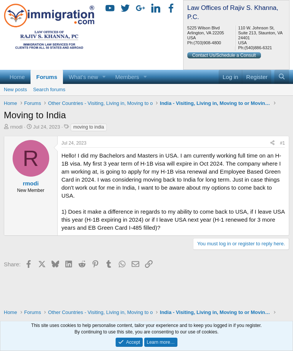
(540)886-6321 (258, 47)
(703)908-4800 (207, 42)
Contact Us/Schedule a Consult (224, 55)
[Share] (272, 143)
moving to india (88, 127)
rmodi (16, 127)
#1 (282, 143)
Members (127, 77)
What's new (83, 77)
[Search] (281, 77)
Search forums (49, 89)
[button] (104, 77)
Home (17, 77)
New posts (15, 89)
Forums (46, 77)
